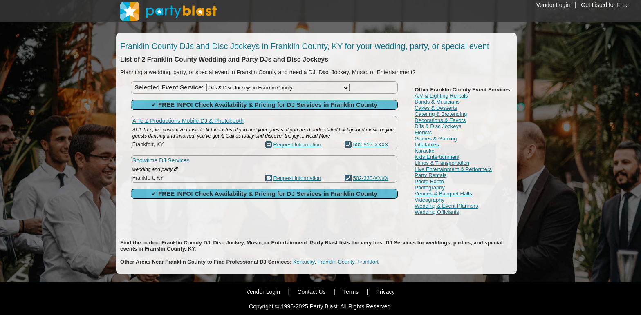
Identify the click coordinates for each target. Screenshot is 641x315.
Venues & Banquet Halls (443, 194)
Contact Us (311, 291)
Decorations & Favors (440, 120)
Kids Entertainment (437, 157)
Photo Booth (429, 181)
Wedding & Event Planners (446, 206)
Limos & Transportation (442, 163)
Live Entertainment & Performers (453, 169)
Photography (430, 187)
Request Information (297, 145)
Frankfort (368, 262)
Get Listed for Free (605, 5)
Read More (318, 136)
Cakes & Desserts (436, 108)
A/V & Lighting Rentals (441, 96)
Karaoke (424, 151)
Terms (351, 291)
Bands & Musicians (437, 102)
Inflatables (427, 145)
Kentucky (304, 262)
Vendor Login (553, 5)
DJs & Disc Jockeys (438, 126)
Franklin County (336, 262)
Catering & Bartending (441, 114)
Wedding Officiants (437, 212)
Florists (423, 132)
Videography (429, 200)
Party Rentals (430, 175)
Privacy (385, 291)
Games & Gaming (436, 138)
